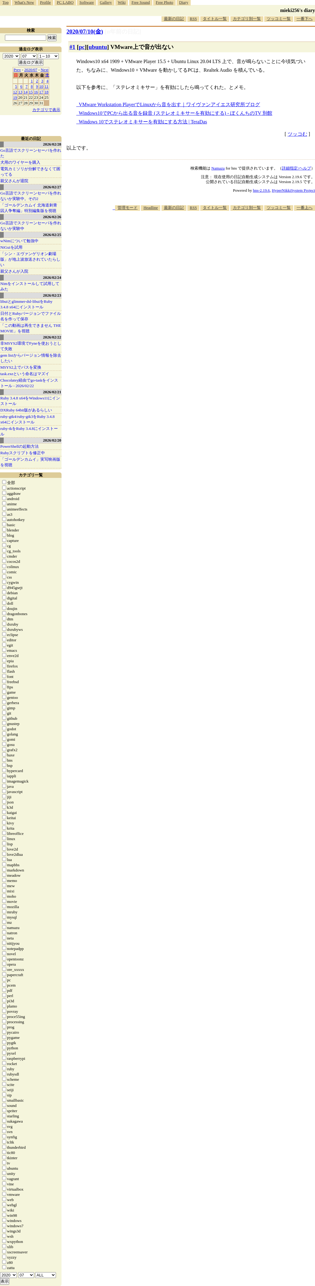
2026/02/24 (52, 277)
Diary (183, 2)
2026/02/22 (52, 337)
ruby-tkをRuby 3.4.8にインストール (29, 431)
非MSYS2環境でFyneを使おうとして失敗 (30, 346)
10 (41, 86)
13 (20, 92)
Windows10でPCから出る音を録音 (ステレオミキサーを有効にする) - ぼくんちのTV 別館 (175, 113)
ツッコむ (297, 134)
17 (41, 92)
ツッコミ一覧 (279, 18)
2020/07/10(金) (84, 31)
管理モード (128, 207)
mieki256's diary (297, 10)
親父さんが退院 (14, 180)
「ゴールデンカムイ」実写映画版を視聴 (30, 462)
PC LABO (65, 2)
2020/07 (31, 69)
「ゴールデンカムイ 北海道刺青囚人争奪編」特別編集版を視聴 (28, 208)
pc (82, 47)
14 (26, 92)
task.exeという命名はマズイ (24, 373)
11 (47, 86)
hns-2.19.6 (261, 190)
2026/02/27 (52, 187)
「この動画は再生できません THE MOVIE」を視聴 (30, 328)
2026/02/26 (52, 216)
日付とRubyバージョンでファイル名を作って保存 (30, 316)
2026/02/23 (52, 295)
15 (31, 92)
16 (36, 92)
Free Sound (141, 2)
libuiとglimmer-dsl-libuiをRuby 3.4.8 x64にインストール (26, 304)
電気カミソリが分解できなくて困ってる (30, 171)
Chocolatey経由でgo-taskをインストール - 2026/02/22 (29, 383)
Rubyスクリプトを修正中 (22, 453)
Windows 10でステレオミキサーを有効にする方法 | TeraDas (143, 121)
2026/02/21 (52, 392)
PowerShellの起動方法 (19, 446)
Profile (45, 2)
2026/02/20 (52, 440)
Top (5, 2)
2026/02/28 (52, 144)
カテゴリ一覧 (31, 475)
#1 (72, 47)
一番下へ (305, 18)
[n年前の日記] (123, 31)
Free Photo (164, 2)
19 (15, 97)
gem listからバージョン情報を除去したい (30, 358)
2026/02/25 (52, 234)
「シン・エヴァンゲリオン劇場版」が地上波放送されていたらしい (30, 259)
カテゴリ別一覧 (247, 18)
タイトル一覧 (215, 18)
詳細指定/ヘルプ (296, 168)
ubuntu (98, 47)
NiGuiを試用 (11, 247)
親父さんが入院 (14, 271)
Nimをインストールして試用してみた (29, 286)
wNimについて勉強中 (19, 240)
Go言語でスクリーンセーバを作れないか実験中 (30, 226)
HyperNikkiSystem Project (293, 190)
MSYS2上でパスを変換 (20, 367)
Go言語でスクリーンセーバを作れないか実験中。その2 (30, 196)
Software (86, 2)
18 (47, 92)
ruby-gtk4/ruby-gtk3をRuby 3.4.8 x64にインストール (27, 419)
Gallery (106, 2)
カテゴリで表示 (46, 109)
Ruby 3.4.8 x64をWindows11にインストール (30, 401)
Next (44, 69)
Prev (17, 69)
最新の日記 (174, 18)
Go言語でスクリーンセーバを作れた (30, 153)
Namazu (218, 168)
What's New (24, 2)
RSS (193, 18)
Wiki (122, 2)
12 (15, 92)
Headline (150, 207)
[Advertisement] (203, 229)
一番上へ (305, 207)
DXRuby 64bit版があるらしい (26, 410)
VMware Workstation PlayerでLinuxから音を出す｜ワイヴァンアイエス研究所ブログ (169, 104)
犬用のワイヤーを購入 (20, 162)
